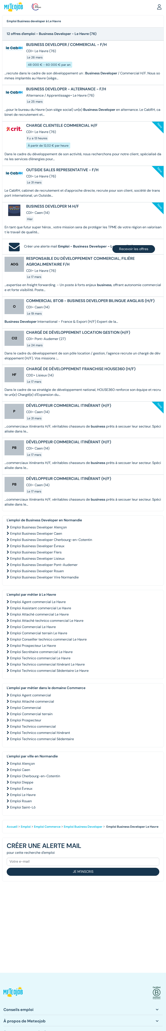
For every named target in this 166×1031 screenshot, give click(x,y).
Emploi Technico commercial (33, 726)
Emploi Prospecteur (25, 720)
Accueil (12, 827)
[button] (159, 6)
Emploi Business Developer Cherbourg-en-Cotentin (51, 539)
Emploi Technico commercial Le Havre (40, 658)
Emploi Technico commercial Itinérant (40, 732)
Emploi (26, 827)
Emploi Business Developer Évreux (37, 546)
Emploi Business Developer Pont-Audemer (44, 565)
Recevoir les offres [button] (133, 249)
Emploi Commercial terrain (31, 714)
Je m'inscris (83, 871)
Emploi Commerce (47, 827)
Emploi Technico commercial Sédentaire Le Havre (49, 670)
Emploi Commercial (25, 707)
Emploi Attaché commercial (32, 701)
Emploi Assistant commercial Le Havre (40, 608)
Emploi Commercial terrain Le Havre (38, 633)
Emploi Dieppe (21, 782)
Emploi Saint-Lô (22, 807)
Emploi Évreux (21, 788)
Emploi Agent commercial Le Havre (38, 602)
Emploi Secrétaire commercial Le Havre (41, 652)
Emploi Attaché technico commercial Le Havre (46, 620)
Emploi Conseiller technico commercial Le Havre (48, 639)
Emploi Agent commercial (30, 695)
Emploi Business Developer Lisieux (37, 558)
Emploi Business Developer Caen (36, 533)
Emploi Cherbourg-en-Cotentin (35, 776)
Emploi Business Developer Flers (36, 552)
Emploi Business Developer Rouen (37, 571)
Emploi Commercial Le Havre (33, 627)
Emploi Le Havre (23, 795)
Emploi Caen (20, 770)
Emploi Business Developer (83, 827)
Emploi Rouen (21, 801)
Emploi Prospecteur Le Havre (33, 645)
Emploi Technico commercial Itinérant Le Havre (47, 664)
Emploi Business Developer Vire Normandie (44, 577)
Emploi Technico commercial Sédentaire (42, 739)
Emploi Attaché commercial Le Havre (39, 614)
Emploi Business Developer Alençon (38, 527)
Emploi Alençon (22, 763)
